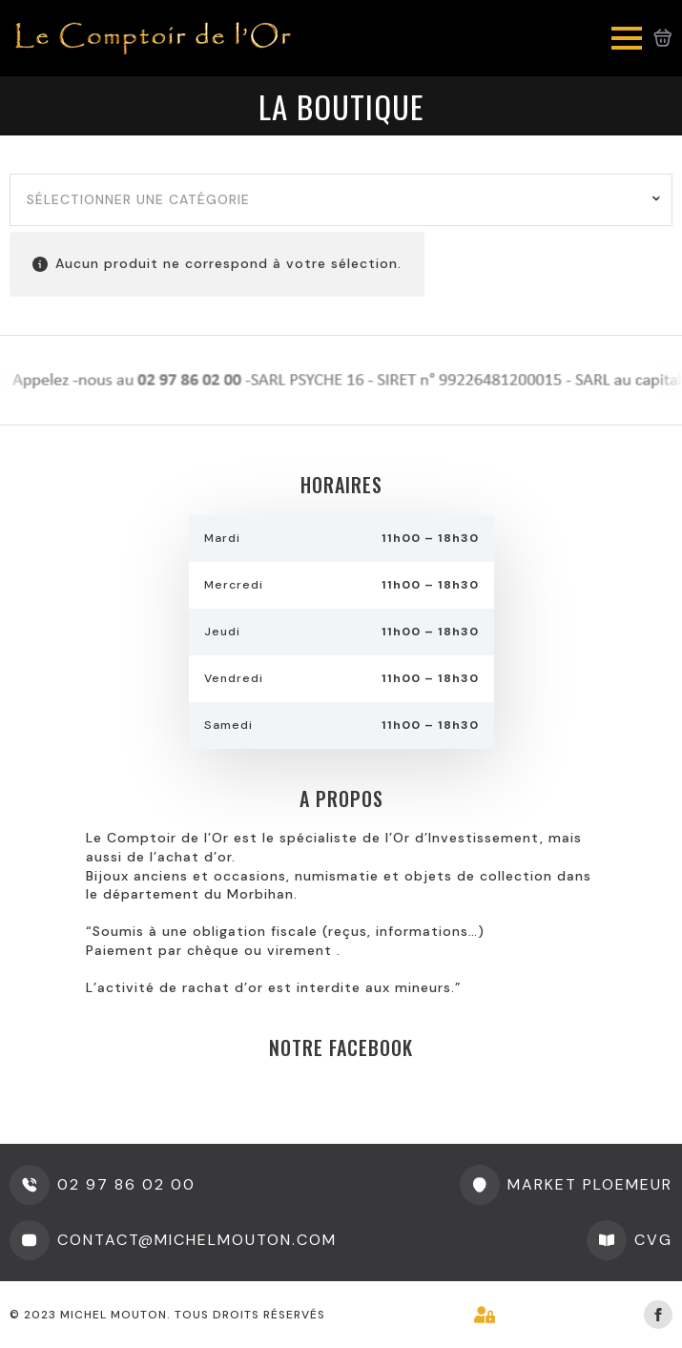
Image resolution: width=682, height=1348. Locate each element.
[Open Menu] (626, 38)
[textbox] (334, 200)
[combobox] (341, 200)
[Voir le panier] (662, 38)
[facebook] (658, 1314)
